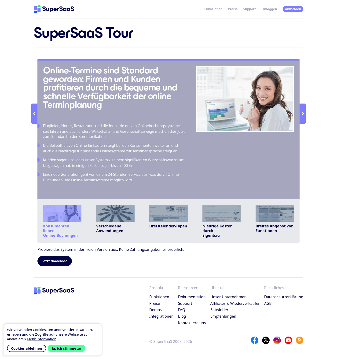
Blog (182, 316)
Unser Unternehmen (228, 296)
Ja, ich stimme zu (66, 348)
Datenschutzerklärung (283, 296)
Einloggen (269, 9)
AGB (268, 303)
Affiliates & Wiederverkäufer (235, 303)
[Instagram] (277, 340)
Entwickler (219, 309)
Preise (233, 9)
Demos (155, 309)
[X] (266, 340)
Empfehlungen (223, 316)
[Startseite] (54, 9)
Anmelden (293, 9)
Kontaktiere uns (192, 322)
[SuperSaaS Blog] (299, 340)
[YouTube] (288, 340)
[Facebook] (254, 340)
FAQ (181, 309)
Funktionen (213, 9)
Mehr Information (41, 339)
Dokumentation (192, 296)
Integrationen (161, 316)
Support (249, 9)
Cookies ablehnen (26, 348)
